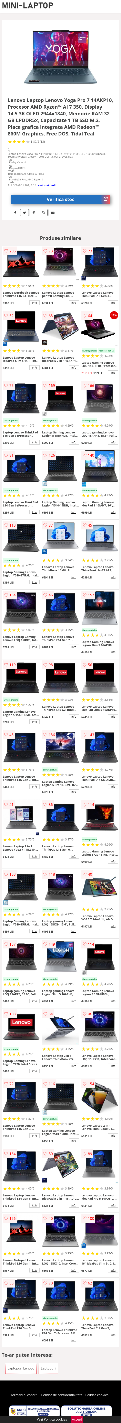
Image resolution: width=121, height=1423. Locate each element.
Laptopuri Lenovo (21, 1368)
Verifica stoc (78, 199)
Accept (77, 1419)
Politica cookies (97, 1395)
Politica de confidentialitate (61, 1395)
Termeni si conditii (24, 1395)
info (34, 302)
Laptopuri (48, 1368)
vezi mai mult (47, 185)
